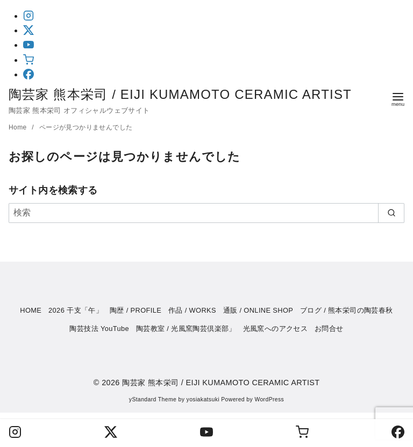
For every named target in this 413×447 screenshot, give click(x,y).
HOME (30, 310)
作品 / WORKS (192, 310)
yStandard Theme (152, 399)
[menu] (398, 99)
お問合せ (329, 329)
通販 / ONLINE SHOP (258, 310)
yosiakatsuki (203, 399)
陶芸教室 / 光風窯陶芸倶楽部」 (186, 329)
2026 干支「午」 (75, 310)
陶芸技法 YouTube (99, 329)
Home (19, 127)
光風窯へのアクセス (275, 329)
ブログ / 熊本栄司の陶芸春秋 (346, 310)
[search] (391, 212)
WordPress (269, 399)
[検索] (206, 212)
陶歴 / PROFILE (135, 310)
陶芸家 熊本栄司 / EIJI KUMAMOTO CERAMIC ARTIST (189, 94)
